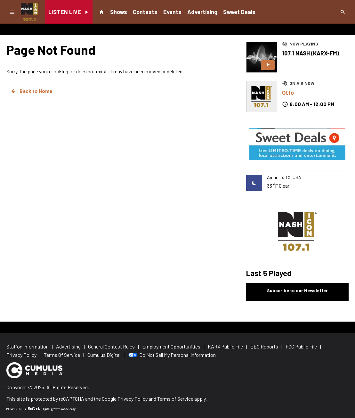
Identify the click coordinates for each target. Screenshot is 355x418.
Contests (145, 11)
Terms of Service (175, 399)
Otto (288, 92)
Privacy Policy (132, 399)
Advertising (202, 11)
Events (172, 11)
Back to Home (31, 91)
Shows (118, 11)
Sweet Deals (239, 11)
